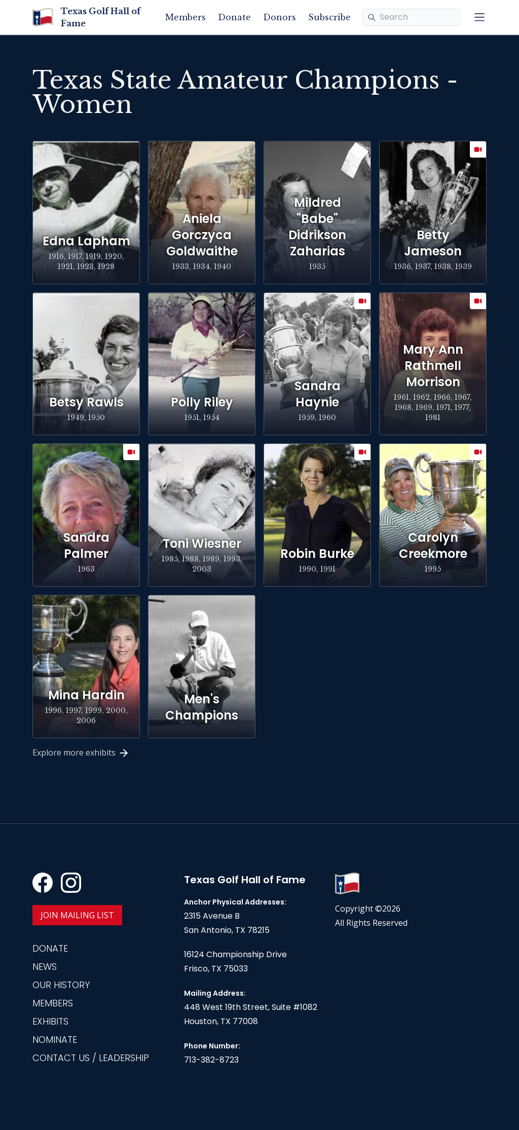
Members (185, 17)
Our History (61, 984)
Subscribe (329, 17)
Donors (279, 17)
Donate (234, 17)
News (44, 966)
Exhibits (50, 1021)
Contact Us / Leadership (90, 1057)
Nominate (54, 1039)
